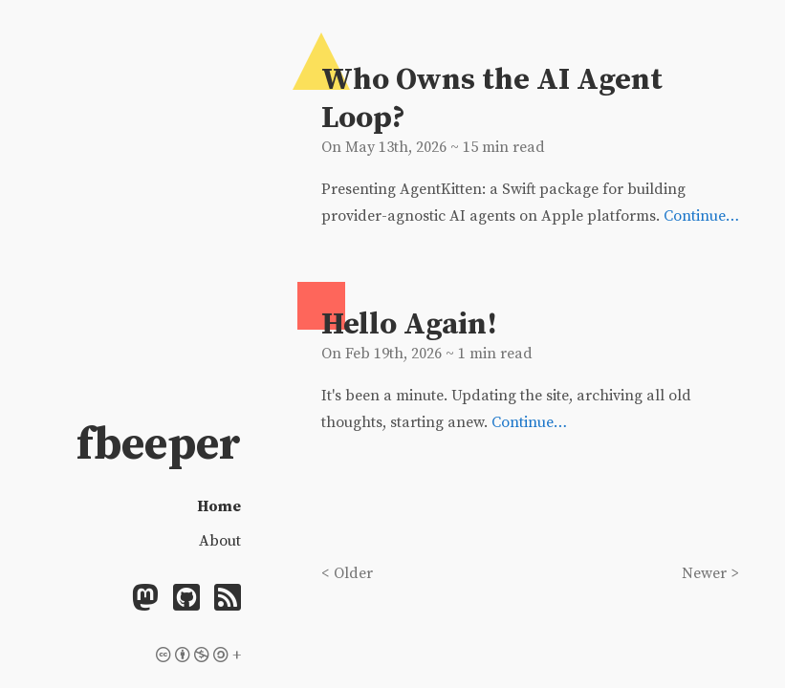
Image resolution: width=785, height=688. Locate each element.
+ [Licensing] (198, 655)
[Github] (186, 600)
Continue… (701, 216)
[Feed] (227, 600)
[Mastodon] (145, 600)
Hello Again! (409, 325)
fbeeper (158, 445)
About (220, 540)
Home (219, 506)
